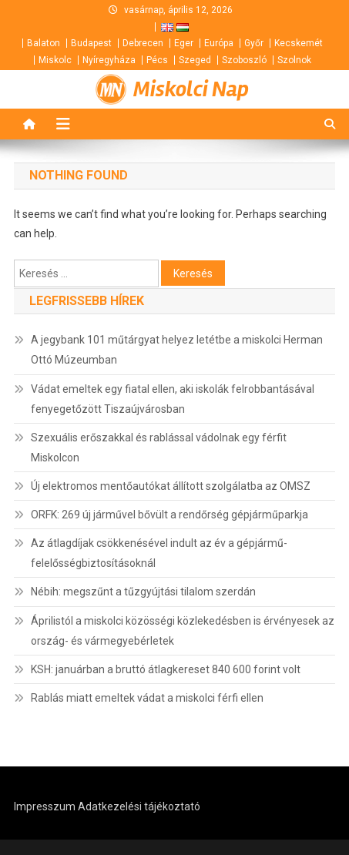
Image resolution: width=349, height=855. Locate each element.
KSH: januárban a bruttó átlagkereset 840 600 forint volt (165, 669)
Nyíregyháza (109, 60)
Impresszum (45, 806)
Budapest (91, 43)
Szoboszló (244, 60)
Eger (183, 43)
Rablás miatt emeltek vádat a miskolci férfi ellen (147, 698)
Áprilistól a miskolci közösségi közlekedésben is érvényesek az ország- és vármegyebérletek (182, 631)
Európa (218, 43)
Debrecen (142, 43)
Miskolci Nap (191, 89)
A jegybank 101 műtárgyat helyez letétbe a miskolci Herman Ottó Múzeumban (177, 350)
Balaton (43, 43)
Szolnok (294, 60)
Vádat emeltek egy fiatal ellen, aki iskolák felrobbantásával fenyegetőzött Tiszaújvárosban (172, 399)
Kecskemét (298, 43)
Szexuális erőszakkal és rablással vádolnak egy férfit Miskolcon (159, 447)
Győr (253, 43)
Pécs (157, 60)
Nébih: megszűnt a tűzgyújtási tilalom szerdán (143, 591)
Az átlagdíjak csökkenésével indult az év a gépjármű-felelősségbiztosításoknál (159, 553)
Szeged (195, 60)
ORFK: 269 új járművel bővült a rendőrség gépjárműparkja (169, 514)
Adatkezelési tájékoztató (139, 806)
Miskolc (55, 60)
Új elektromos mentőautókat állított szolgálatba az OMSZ (170, 486)
